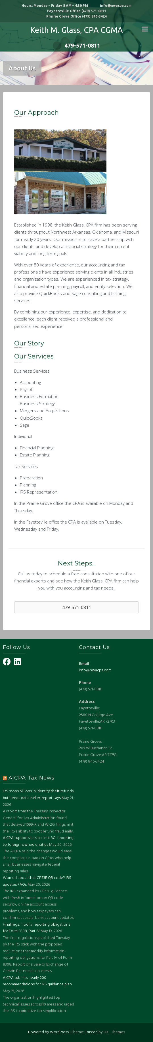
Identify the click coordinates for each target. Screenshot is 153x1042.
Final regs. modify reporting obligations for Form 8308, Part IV (36, 928)
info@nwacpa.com (95, 670)
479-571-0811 (76, 45)
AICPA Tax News (32, 778)
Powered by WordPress (48, 1032)
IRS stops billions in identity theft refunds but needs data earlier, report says (38, 794)
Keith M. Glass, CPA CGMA (76, 29)
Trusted (91, 1032)
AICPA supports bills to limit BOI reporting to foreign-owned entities (38, 841)
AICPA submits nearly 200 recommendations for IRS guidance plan (37, 981)
